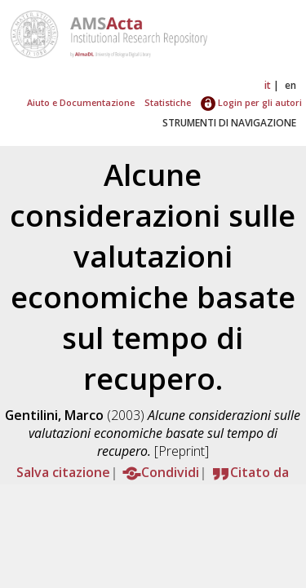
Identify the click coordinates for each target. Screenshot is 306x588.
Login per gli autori (251, 102)
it (267, 85)
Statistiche (167, 102)
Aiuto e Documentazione (81, 102)
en (290, 85)
